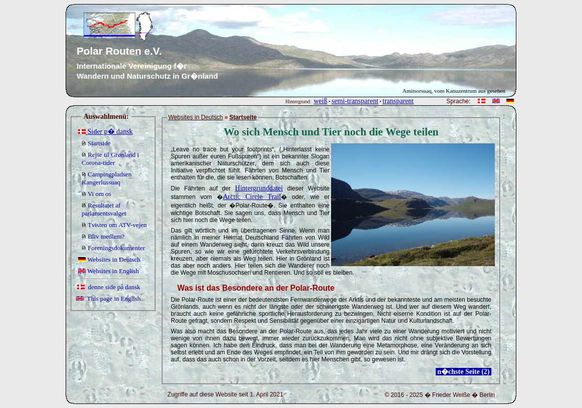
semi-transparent (355, 101)
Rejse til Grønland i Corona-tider (110, 158)
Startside (96, 143)
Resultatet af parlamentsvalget (104, 209)
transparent (398, 101)
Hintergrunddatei (258, 188)
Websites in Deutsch (109, 259)
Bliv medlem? (103, 236)
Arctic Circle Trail (252, 196)
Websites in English (108, 271)
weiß (320, 101)
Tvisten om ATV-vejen (114, 225)
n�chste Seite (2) (463, 371)
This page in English (108, 298)
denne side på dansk (108, 287)
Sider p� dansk (105, 131)
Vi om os (96, 193)
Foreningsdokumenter (113, 248)
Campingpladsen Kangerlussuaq (107, 178)
